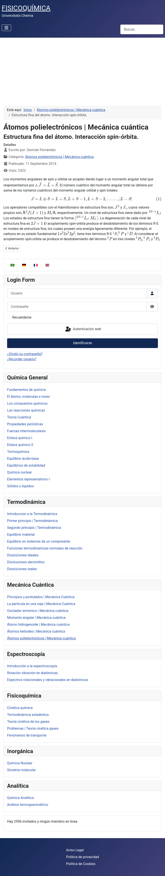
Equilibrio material (21, 534)
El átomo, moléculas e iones (28, 397)
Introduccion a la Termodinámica (32, 514)
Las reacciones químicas (26, 410)
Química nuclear (19, 472)
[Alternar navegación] (6, 28)
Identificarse (82, 343)
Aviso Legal (75, 850)
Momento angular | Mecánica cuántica (36, 618)
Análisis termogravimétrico (27, 805)
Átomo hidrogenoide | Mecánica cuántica (38, 624)
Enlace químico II (20, 445)
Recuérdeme (21, 317)
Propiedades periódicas (25, 424)
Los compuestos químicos (27, 403)
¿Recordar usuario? (21, 359)
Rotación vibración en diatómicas (32, 673)
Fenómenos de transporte (26, 735)
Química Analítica (20, 798)
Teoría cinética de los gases (28, 722)
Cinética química (20, 708)
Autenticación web (83, 329)
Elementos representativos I (28, 479)
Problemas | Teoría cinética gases (32, 728)
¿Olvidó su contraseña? (25, 354)
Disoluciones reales (22, 569)
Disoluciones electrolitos (26, 562)
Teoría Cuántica (19, 417)
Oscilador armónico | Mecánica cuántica (37, 611)
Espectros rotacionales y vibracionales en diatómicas (47, 680)
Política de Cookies (80, 864)
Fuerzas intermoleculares (26, 431)
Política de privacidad (82, 857)
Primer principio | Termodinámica (32, 521)
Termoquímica (18, 452)
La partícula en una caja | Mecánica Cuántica (41, 604)
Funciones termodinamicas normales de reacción (44, 548)
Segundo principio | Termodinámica (34, 528)
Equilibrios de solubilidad (26, 465)
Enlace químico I (19, 438)
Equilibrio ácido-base (23, 459)
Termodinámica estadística (28, 715)
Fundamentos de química (26, 390)
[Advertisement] (82, 70)
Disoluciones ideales (22, 555)
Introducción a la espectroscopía (32, 666)
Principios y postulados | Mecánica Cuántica (41, 597)
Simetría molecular (21, 770)
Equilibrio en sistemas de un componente (38, 541)
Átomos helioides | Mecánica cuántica (36, 631)
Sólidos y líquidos (20, 486)
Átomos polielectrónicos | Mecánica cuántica (41, 638)
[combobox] (141, 29)
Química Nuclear (19, 763)
